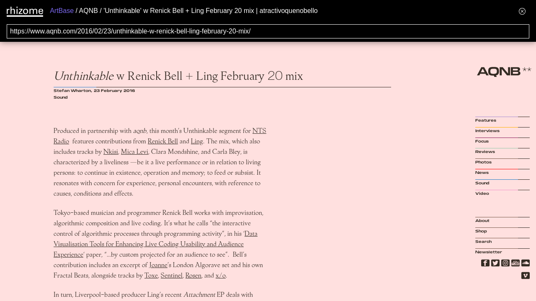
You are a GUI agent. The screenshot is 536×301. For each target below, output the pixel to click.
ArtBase (62, 10)
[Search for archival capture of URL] (268, 31)
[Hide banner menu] (522, 11)
